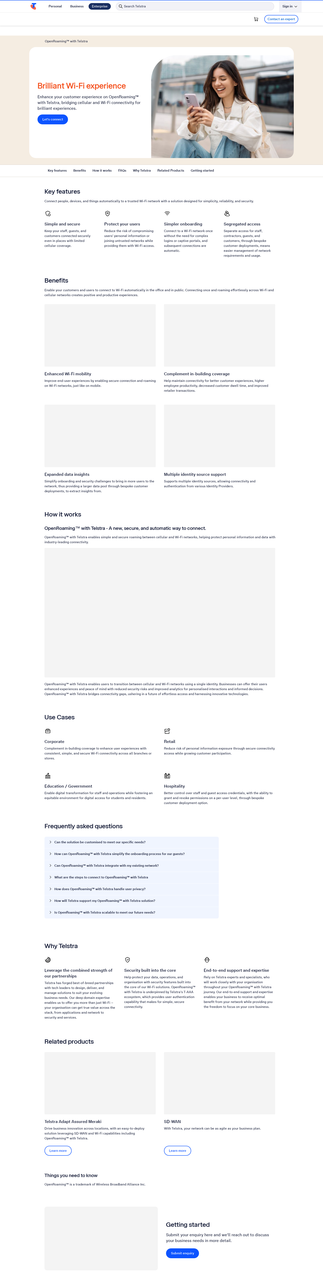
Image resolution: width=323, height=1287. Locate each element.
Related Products (170, 170)
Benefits (79, 170)
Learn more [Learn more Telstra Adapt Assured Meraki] (58, 1150)
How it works (102, 170)
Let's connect (52, 119)
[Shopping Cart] (256, 19)
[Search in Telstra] (195, 6)
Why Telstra (142, 170)
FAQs (122, 170)
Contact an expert (281, 19)
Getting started (202, 170)
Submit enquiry (182, 1253)
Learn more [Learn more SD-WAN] (177, 1150)
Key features (57, 170)
